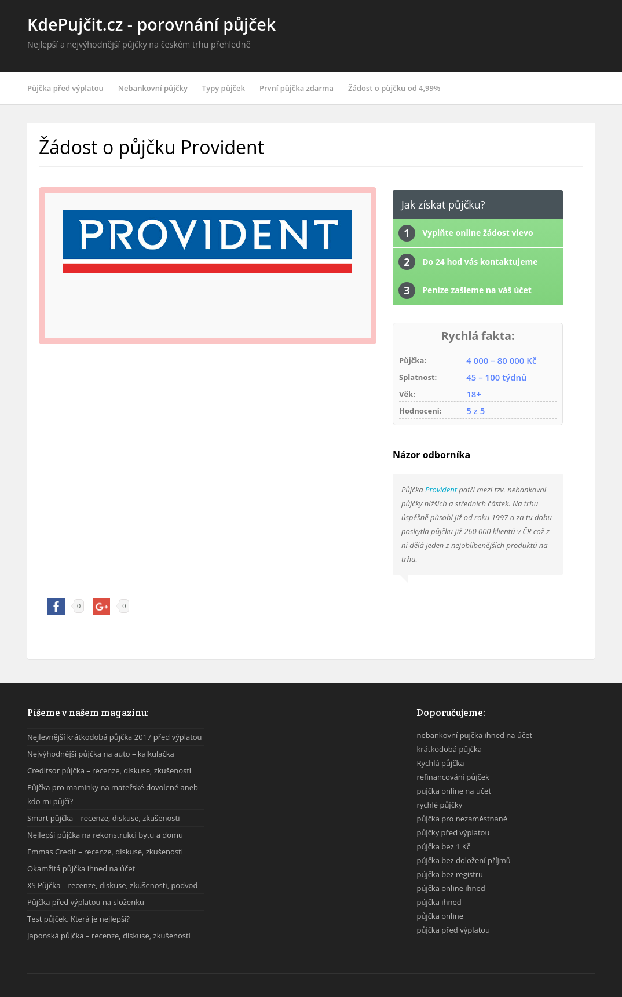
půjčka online (439, 916)
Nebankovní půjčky (153, 88)
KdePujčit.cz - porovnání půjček (151, 24)
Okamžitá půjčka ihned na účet (81, 868)
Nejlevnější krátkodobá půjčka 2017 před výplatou (114, 737)
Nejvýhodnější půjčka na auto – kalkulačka (100, 753)
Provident (441, 489)
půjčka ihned (438, 902)
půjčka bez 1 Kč (443, 846)
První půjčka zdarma (296, 88)
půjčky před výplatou (452, 832)
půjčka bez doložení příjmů (463, 860)
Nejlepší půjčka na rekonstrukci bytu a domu (105, 835)
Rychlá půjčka (440, 763)
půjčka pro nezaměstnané (461, 818)
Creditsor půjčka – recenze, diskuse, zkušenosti (109, 770)
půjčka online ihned (450, 888)
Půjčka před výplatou (65, 88)
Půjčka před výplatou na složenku (85, 902)
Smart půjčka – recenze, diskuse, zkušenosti (103, 818)
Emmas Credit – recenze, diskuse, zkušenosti (105, 851)
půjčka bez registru (449, 874)
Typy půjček (223, 88)
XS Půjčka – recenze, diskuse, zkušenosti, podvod (112, 885)
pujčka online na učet (453, 791)
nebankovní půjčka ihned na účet (474, 735)
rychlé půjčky (439, 804)
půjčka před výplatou (453, 930)
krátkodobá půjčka (448, 749)
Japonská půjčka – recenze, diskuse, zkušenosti (109, 935)
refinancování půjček (452, 777)
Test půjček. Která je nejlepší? (78, 919)
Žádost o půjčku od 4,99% (394, 88)
